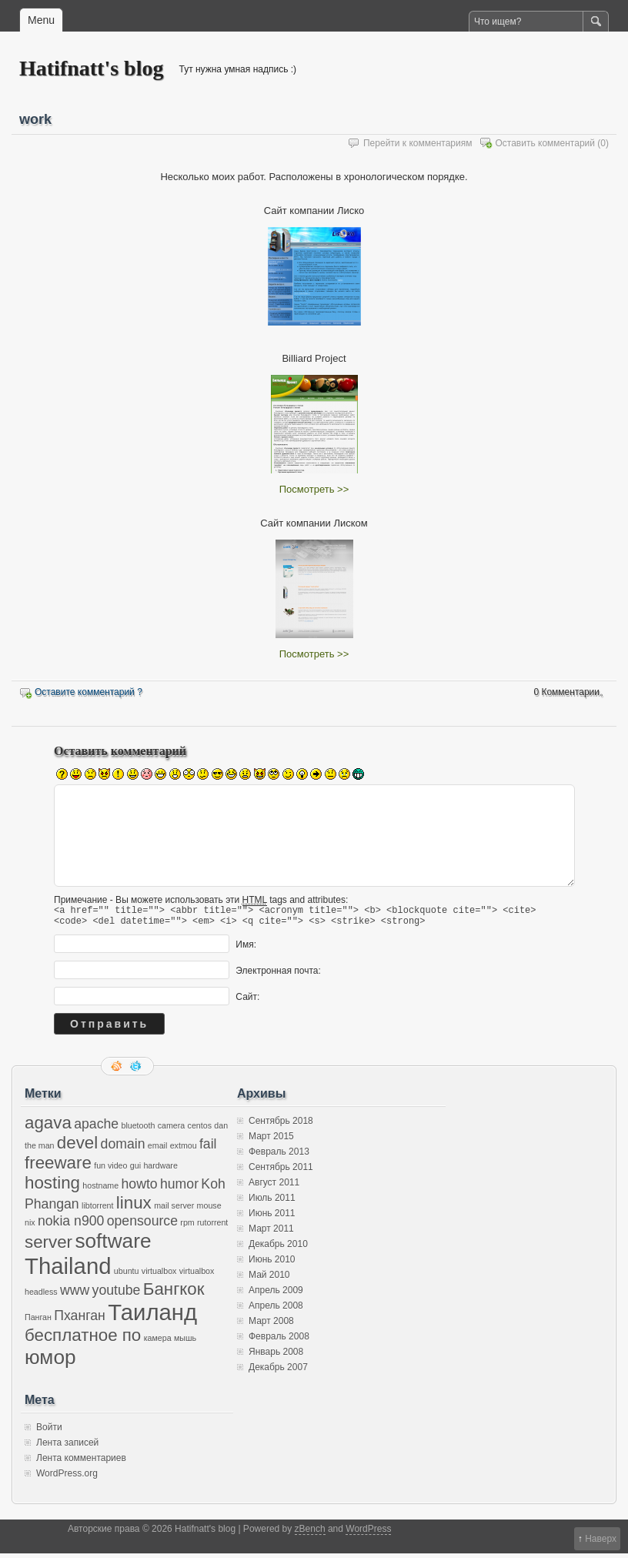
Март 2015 (271, 1140)
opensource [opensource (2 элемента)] (142, 1225)
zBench (310, 1533)
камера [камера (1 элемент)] (158, 1342)
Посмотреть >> (314, 489)
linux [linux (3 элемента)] (134, 1207)
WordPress (368, 1533)
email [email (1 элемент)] (157, 1150)
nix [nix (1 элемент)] (30, 1227)
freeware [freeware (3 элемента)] (58, 1167)
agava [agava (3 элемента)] (48, 1127)
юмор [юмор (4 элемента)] (50, 1361)
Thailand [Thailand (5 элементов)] (68, 1270)
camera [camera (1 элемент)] (171, 1130)
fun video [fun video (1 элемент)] (110, 1170)
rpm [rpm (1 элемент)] (187, 1227)
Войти (49, 1431)
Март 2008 (271, 1325)
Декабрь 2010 (278, 1248)
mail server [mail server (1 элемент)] (174, 1210)
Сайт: (247, 1001)
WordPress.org (67, 1478)
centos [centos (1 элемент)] (200, 1130)
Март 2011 (271, 1233)
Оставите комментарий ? (88, 692)
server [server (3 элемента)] (48, 1246)
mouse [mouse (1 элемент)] (209, 1210)
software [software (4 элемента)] (113, 1245)
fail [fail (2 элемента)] (208, 1148)
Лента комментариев (81, 1462)
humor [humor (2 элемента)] (179, 1188)
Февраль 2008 (279, 1341)
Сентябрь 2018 (281, 1125)
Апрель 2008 (276, 1310)
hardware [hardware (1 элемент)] (160, 1170)
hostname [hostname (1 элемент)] (100, 1190)
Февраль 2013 (279, 1156)
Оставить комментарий (545, 143)
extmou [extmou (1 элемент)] (183, 1150)
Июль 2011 (272, 1202)
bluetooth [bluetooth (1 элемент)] (138, 1130)
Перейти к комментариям (418, 143)
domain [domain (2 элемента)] (123, 1148)
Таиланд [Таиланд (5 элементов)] (152, 1316)
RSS (117, 1070)
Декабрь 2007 (278, 1371)
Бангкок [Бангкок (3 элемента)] (174, 1293)
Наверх (600, 1538)
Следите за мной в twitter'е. (137, 1070)
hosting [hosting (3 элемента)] (52, 1187)
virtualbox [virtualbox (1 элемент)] (159, 1275)
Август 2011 (274, 1187)
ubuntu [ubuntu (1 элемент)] (126, 1275)
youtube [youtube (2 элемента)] (116, 1294)
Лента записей (67, 1447)
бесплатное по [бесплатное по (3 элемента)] (83, 1339)
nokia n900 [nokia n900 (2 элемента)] (71, 1225)
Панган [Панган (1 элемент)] (38, 1321)
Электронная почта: (278, 975)
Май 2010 (269, 1279)
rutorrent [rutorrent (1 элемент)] (212, 1227)
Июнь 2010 (272, 1264)
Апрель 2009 (276, 1294)
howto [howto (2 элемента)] (140, 1188)
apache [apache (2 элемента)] (96, 1128)
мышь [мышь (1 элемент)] (185, 1342)
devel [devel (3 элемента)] (77, 1147)
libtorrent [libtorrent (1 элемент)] (97, 1210)
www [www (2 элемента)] (74, 1294)
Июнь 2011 (272, 1217)
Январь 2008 (276, 1356)
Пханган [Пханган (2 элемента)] (79, 1320)
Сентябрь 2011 (281, 1171)
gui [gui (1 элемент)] (135, 1170)
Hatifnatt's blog (91, 68)
